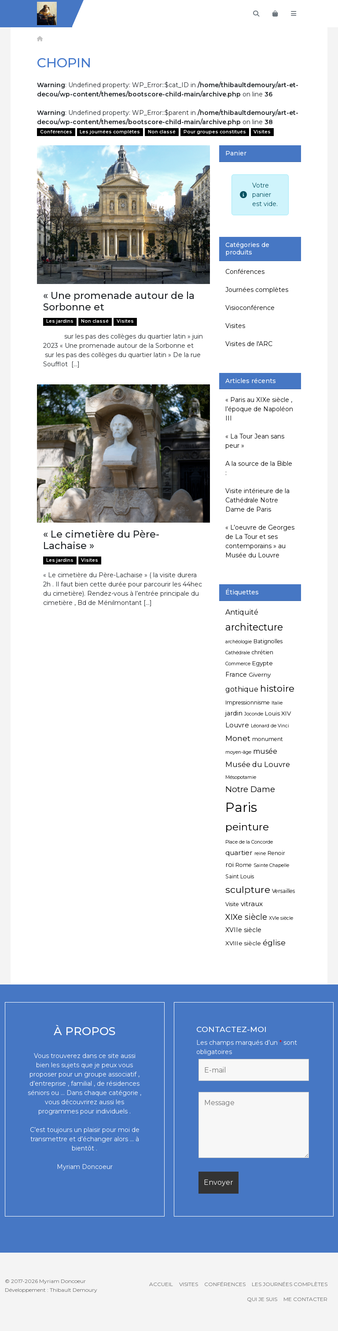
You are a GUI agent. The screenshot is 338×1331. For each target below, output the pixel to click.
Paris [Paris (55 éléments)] (241, 807)
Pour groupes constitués (215, 132)
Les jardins (59, 321)
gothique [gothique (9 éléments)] (241, 689)
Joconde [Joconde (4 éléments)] (253, 714)
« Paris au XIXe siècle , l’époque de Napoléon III (259, 409)
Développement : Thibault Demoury (51, 1290)
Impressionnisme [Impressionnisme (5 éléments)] (247, 702)
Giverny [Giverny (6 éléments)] (260, 674)
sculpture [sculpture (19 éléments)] (247, 889)
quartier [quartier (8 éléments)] (239, 852)
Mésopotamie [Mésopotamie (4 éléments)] (240, 777)
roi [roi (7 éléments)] (229, 865)
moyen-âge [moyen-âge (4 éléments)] (238, 752)
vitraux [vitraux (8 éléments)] (252, 904)
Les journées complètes (110, 132)
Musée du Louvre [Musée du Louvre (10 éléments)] (257, 764)
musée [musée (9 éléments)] (265, 751)
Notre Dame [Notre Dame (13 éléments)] (250, 789)
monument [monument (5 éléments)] (267, 739)
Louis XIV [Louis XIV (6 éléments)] (278, 713)
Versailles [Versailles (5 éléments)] (283, 891)
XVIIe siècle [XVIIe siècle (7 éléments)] (243, 930)
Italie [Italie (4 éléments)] (277, 703)
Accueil (161, 1284)
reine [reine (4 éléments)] (260, 853)
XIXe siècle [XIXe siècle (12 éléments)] (246, 917)
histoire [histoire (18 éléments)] (277, 688)
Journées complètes (256, 290)
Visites (262, 132)
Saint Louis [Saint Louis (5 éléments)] (239, 876)
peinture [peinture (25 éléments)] (247, 826)
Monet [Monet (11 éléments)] (237, 738)
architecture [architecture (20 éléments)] (254, 627)
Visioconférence (250, 308)
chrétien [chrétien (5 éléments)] (262, 652)
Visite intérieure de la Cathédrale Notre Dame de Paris (257, 500)
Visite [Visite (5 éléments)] (232, 904)
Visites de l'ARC (248, 344)
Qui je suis (262, 1299)
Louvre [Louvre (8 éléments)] (237, 725)
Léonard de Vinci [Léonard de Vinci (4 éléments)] (270, 726)
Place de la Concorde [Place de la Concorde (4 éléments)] (249, 842)
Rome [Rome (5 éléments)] (243, 865)
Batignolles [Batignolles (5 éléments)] (268, 641)
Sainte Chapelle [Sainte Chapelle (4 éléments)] (271, 865)
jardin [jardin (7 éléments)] (233, 713)
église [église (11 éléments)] (274, 942)
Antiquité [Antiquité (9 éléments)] (241, 612)
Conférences (56, 132)
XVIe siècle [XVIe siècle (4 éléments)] (281, 918)
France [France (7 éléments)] (236, 674)
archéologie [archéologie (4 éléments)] (238, 642)
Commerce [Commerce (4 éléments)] (237, 664)
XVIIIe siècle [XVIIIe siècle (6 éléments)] (243, 943)
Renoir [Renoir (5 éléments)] (276, 853)
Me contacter (305, 1299)
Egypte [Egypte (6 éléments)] (262, 663)
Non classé (162, 132)
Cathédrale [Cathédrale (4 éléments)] (237, 653)
